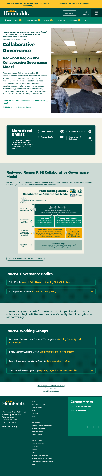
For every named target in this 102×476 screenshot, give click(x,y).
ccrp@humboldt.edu (51, 391)
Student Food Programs (40, 455)
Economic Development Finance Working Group (45, 341)
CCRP (8, 20)
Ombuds (34, 464)
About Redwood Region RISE (15, 37)
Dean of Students (38, 443)
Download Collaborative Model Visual (25, 258)
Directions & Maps (10, 426)
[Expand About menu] (20, 20)
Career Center (37, 434)
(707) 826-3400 (51, 388)
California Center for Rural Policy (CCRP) (28, 32)
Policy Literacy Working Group (41, 352)
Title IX (35, 413)
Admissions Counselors (81, 407)
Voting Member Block (32, 292)
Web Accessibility (38, 404)
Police (34, 452)
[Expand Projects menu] (51, 20)
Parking (34, 449)
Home (5, 32)
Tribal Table (39, 282)
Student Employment (38, 428)
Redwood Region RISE (30, 34)
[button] (69, 13)
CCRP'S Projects (12, 34)
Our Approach (61, 20)
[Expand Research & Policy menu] (39, 20)
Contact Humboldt (78, 411)
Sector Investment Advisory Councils (40, 361)
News (86, 20)
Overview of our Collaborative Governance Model (24, 101)
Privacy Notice (37, 407)
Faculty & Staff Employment (42, 425)
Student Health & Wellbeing (42, 458)
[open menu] (96, 13)
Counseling (35, 446)
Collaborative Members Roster (17, 107)
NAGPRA (34, 416)
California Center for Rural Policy (51, 386)
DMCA (33, 410)
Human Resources (37, 431)
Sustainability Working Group (43, 371)
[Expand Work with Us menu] (79, 20)
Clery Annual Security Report (42, 461)
